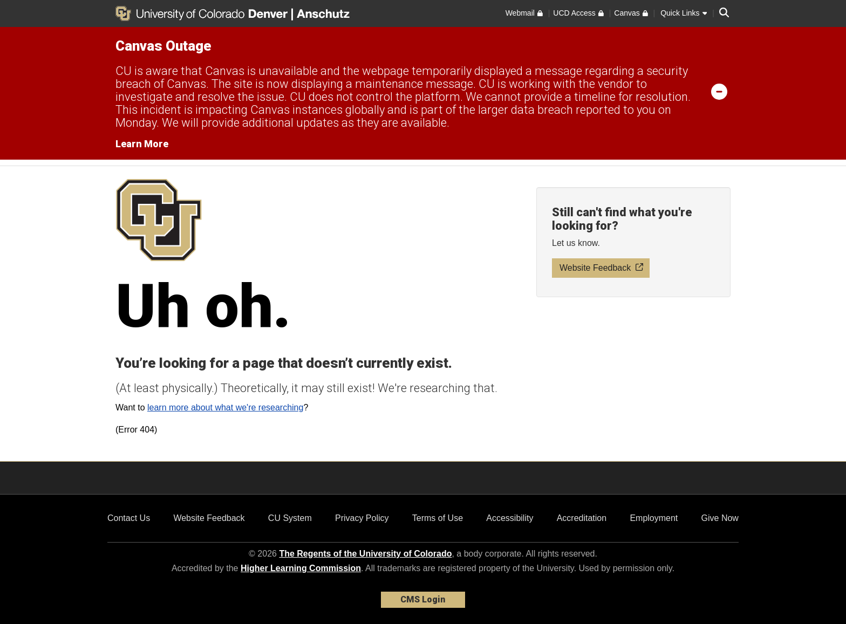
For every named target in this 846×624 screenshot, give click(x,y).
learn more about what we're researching (225, 407)
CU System (290, 518)
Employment (654, 518)
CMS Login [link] (422, 599)
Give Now (720, 518)
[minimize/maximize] (719, 91)
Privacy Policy (362, 518)
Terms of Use (437, 518)
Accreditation (582, 518)
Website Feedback (208, 518)
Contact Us (128, 518)
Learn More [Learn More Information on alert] (141, 143)
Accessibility (509, 518)
